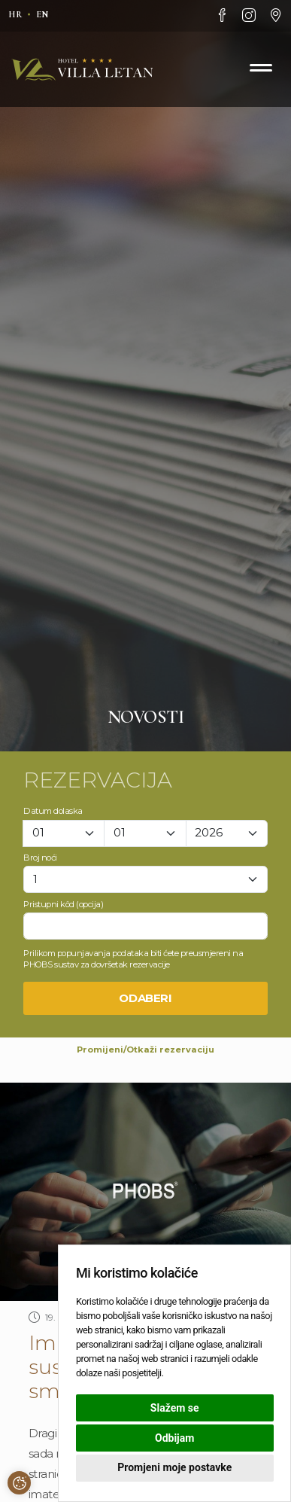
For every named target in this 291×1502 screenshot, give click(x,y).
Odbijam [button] (174, 1438)
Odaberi (145, 998)
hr (15, 14)
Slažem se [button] (174, 1408)
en (42, 14)
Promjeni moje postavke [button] (174, 1467)
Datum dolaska (53, 811)
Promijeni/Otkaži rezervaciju (145, 1049)
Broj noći (40, 857)
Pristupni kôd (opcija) (63, 904)
